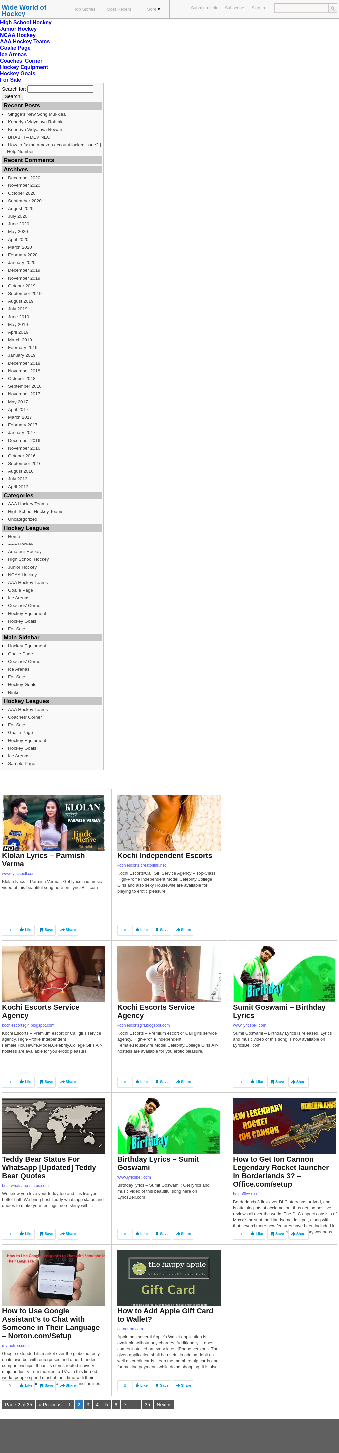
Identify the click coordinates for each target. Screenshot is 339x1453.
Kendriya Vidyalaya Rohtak (35, 121)
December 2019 (24, 270)
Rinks (13, 692)
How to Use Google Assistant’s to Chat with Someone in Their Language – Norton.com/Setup (51, 1323)
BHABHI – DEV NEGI (30, 137)
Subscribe (234, 7)
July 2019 (17, 308)
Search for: (14, 89)
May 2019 (18, 324)
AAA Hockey (20, 544)
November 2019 (24, 278)
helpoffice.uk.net (247, 1194)
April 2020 (18, 239)
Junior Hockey (18, 29)
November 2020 (24, 185)
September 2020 (25, 200)
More (154, 9)
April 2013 (18, 486)
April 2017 (18, 409)
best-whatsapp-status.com (25, 1185)
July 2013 (17, 478)
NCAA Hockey (18, 35)
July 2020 (17, 216)
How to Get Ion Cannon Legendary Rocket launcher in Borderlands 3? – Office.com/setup (281, 1171)
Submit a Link (204, 7)
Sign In (258, 7)
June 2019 (18, 316)
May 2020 (18, 231)
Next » (164, 1404)
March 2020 (20, 247)
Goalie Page (15, 48)
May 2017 (18, 401)
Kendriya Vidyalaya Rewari (35, 129)
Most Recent (119, 9)
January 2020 (22, 262)
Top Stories (84, 9)
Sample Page (21, 763)
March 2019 (20, 339)
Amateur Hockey (25, 551)
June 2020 (18, 223)
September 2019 (25, 293)
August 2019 (21, 301)
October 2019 (22, 285)
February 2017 (23, 424)
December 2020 (24, 177)
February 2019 (23, 347)
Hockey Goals (17, 73)
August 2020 (21, 208)
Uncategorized (22, 519)
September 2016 (25, 463)
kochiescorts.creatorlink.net (141, 865)
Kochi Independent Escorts (164, 855)
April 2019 (18, 332)
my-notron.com (15, 1345)
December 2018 (24, 363)
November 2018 (24, 370)
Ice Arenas (13, 54)
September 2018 (25, 386)
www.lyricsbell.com (19, 873)
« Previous (50, 1404)
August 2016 (21, 471)
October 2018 (22, 378)
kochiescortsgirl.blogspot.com (28, 1025)
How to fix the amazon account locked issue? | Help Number (54, 148)
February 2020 (23, 254)
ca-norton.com (130, 1329)
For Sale (10, 80)
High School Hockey (26, 22)
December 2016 (24, 440)
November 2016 (24, 448)
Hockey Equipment (24, 67)
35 (147, 1404)
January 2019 (22, 355)
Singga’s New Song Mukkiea (37, 114)
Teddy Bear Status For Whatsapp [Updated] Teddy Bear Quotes (49, 1167)
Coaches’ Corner (21, 61)
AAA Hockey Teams (25, 41)
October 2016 (22, 455)
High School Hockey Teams (35, 511)
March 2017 (20, 417)
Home (14, 536)
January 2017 (22, 432)
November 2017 (24, 393)
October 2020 (22, 193)
